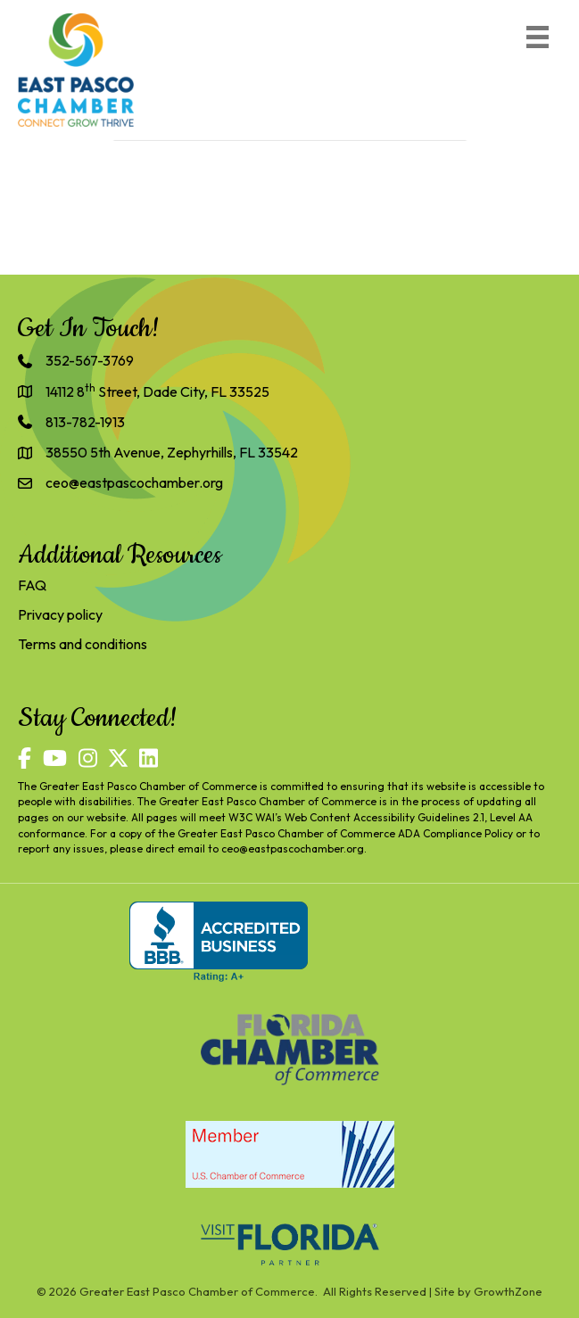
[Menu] (537, 37)
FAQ (32, 585)
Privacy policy (60, 614)
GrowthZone (508, 1291)
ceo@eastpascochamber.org (292, 848)
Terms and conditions (82, 644)
